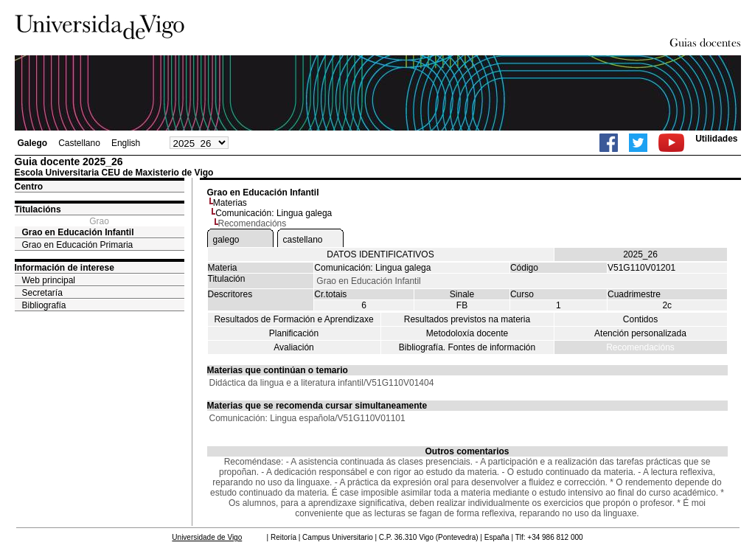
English (125, 143)
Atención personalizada (640, 333)
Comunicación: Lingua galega (273, 213)
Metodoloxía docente (467, 333)
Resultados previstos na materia (467, 319)
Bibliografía (44, 305)
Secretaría (42, 293)
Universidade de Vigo (207, 537)
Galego (33, 143)
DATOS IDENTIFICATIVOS (380, 254)
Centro (29, 186)
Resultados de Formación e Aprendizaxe (293, 319)
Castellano (79, 143)
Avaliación (293, 347)
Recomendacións (640, 347)
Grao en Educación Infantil (78, 232)
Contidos (640, 319)
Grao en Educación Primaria (77, 245)
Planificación (294, 333)
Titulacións (38, 209)
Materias (230, 203)
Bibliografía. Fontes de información (467, 347)
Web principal (48, 280)
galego (226, 240)
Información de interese (64, 268)
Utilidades (716, 138)
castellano (303, 240)
